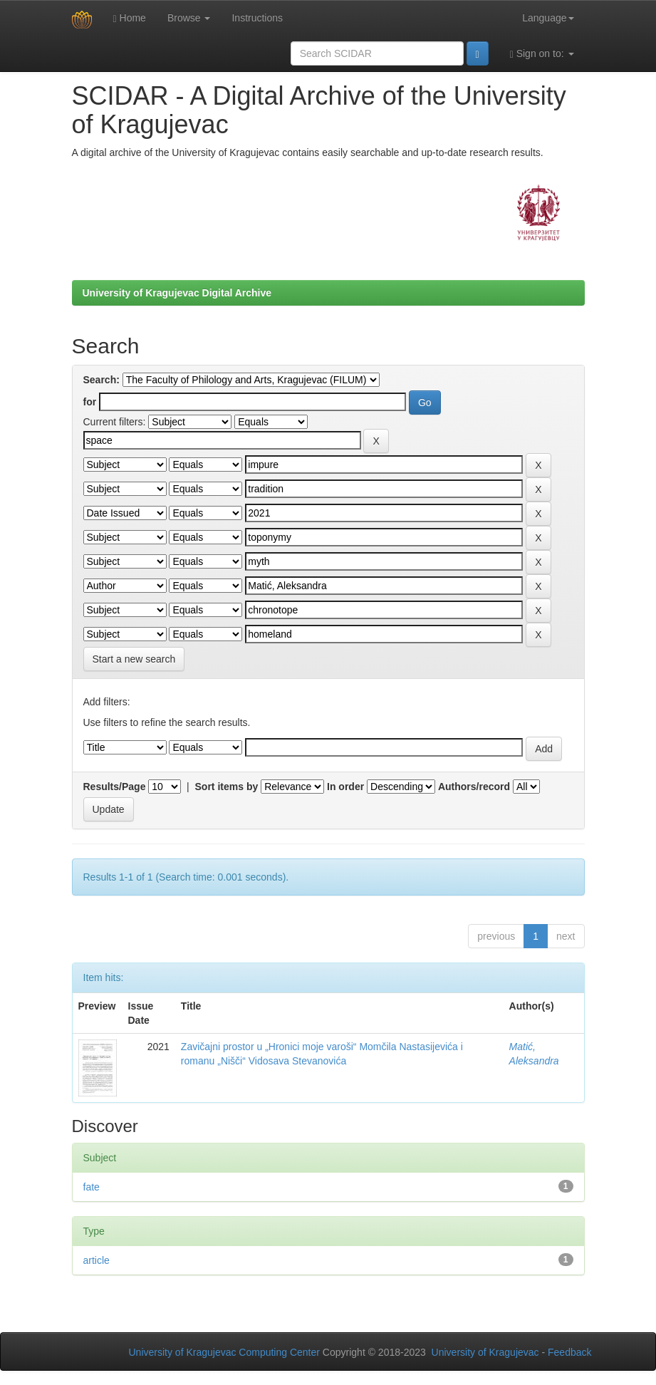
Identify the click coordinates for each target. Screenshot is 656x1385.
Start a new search (134, 659)
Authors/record (474, 786)
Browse (189, 18)
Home (129, 18)
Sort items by (227, 786)
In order (345, 786)
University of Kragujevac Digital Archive (177, 293)
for (90, 402)
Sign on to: (542, 54)
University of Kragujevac (485, 1352)
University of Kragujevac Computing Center (224, 1352)
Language (547, 18)
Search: (101, 379)
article (96, 1260)
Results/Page (114, 786)
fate (91, 1187)
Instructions (257, 18)
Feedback (569, 1352)
